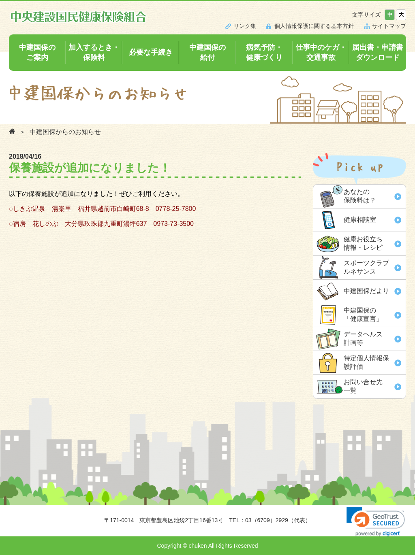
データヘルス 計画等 (363, 338)
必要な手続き (151, 52)
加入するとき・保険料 (94, 52)
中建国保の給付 (207, 52)
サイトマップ (389, 26)
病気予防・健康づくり (264, 52)
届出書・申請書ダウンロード (377, 52)
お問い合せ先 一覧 (363, 386)
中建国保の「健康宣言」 (363, 314)
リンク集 (244, 26)
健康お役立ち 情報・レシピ (363, 243)
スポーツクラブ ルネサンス (366, 267)
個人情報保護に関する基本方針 (314, 26)
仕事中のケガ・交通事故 (321, 52)
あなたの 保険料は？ (360, 196)
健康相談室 (360, 219)
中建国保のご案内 (37, 52)
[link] (375, 521)
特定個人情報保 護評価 (366, 362)
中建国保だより (366, 290)
